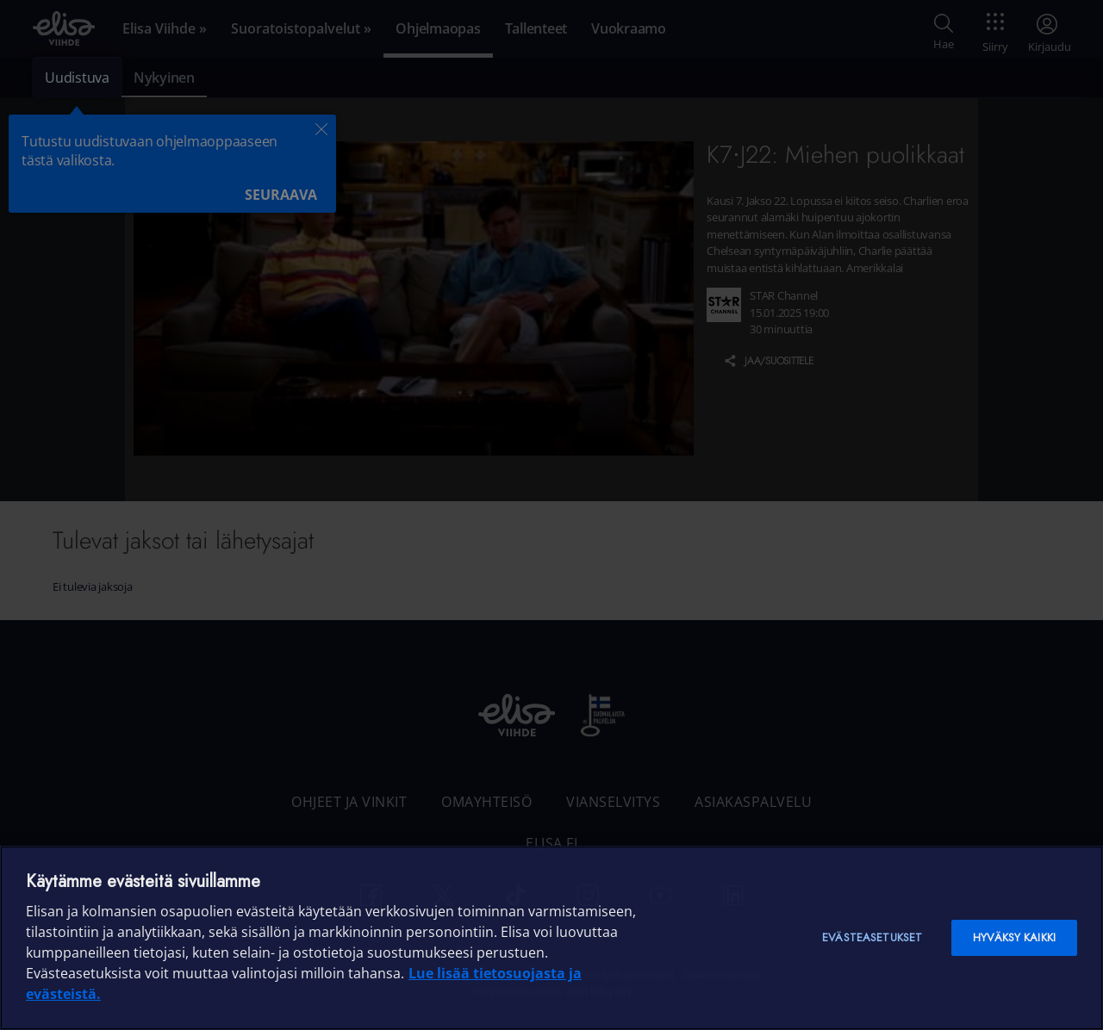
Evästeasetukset (872, 937)
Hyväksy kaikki (1014, 937)
